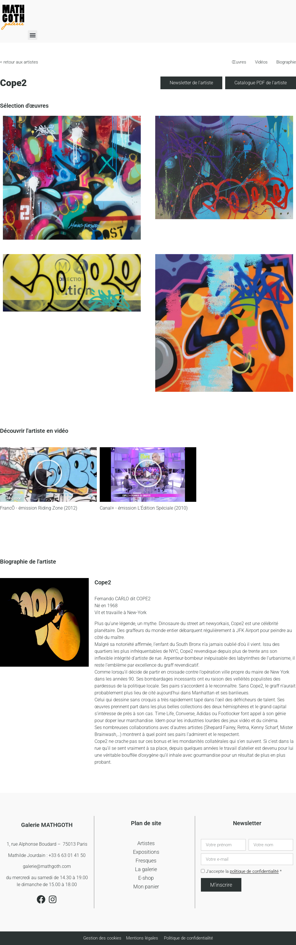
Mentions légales (142, 938)
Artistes (146, 843)
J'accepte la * (244, 871)
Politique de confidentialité (188, 938)
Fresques (146, 861)
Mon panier (146, 887)
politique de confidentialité (254, 871)
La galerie (146, 869)
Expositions (146, 852)
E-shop (146, 878)
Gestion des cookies (103, 938)
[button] (32, 35)
